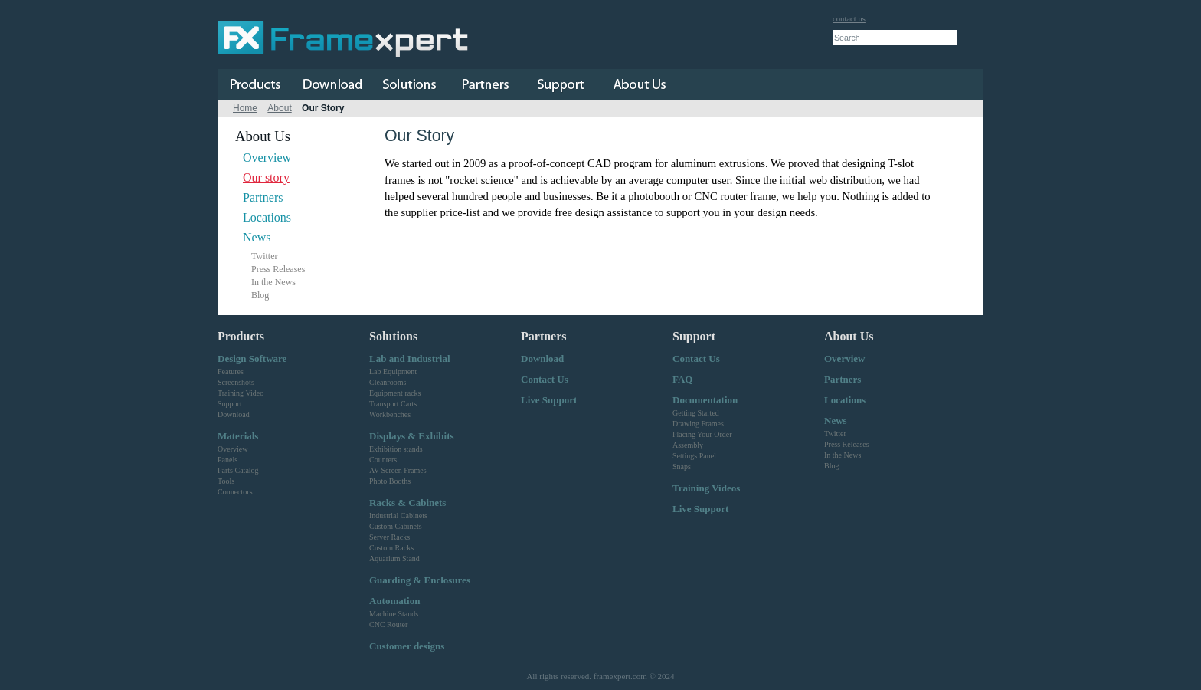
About (279, 108)
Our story (266, 177)
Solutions (393, 336)
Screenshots (236, 382)
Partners (263, 197)
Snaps (681, 466)
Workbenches (390, 414)
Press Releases (278, 269)
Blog (260, 295)
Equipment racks (395, 393)
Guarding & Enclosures (419, 580)
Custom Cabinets (395, 526)
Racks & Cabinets (407, 502)
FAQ (682, 379)
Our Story (323, 108)
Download (234, 414)
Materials (238, 436)
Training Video (240, 393)
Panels (227, 459)
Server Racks (389, 537)
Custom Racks (391, 548)
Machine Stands (393, 614)
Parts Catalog (238, 470)
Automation (394, 600)
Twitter (264, 256)
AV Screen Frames (398, 470)
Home (245, 108)
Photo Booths (390, 481)
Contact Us (544, 379)
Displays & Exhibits (411, 436)
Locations (267, 217)
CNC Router (388, 624)
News (256, 237)
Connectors (235, 492)
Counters (383, 459)
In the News (273, 282)
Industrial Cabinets (398, 515)
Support (230, 403)
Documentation (705, 400)
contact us (849, 19)
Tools (226, 481)
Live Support (549, 400)
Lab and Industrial (409, 358)
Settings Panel (694, 456)
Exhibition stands (396, 449)
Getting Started (695, 413)
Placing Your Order (702, 434)
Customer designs (406, 646)
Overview (267, 157)
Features (231, 371)
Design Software (252, 358)
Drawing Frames (698, 423)
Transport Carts (393, 403)
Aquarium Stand (394, 558)
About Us (848, 336)
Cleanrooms (387, 382)
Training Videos (706, 488)
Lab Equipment (393, 371)
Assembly (687, 445)
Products (241, 336)
